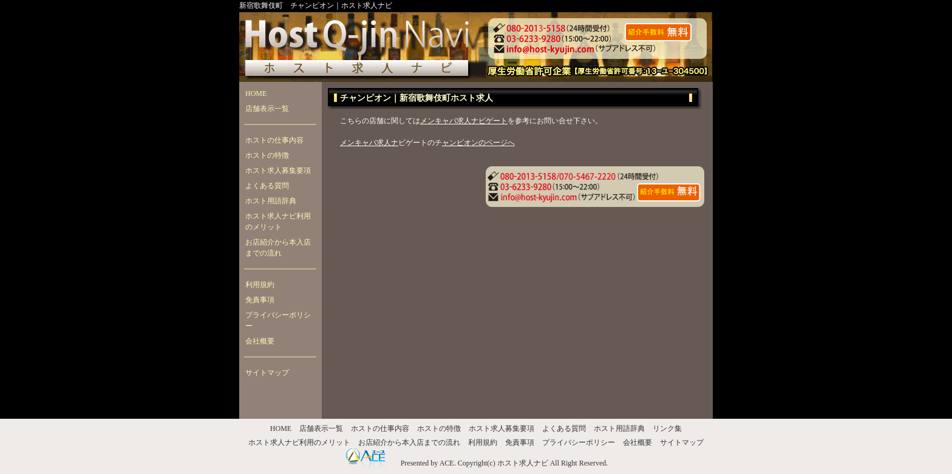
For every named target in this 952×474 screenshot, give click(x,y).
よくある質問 (267, 185)
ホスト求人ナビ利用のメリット (278, 221)
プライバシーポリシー (278, 320)
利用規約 (259, 284)
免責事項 (259, 300)
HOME (256, 93)
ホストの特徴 (267, 155)
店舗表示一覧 (267, 108)
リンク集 (667, 428)
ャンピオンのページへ (478, 142)
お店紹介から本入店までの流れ (278, 247)
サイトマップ (267, 372)
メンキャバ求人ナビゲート (464, 121)
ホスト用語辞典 (270, 201)
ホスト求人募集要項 (278, 170)
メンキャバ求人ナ (369, 142)
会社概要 (259, 341)
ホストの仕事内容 (274, 140)
